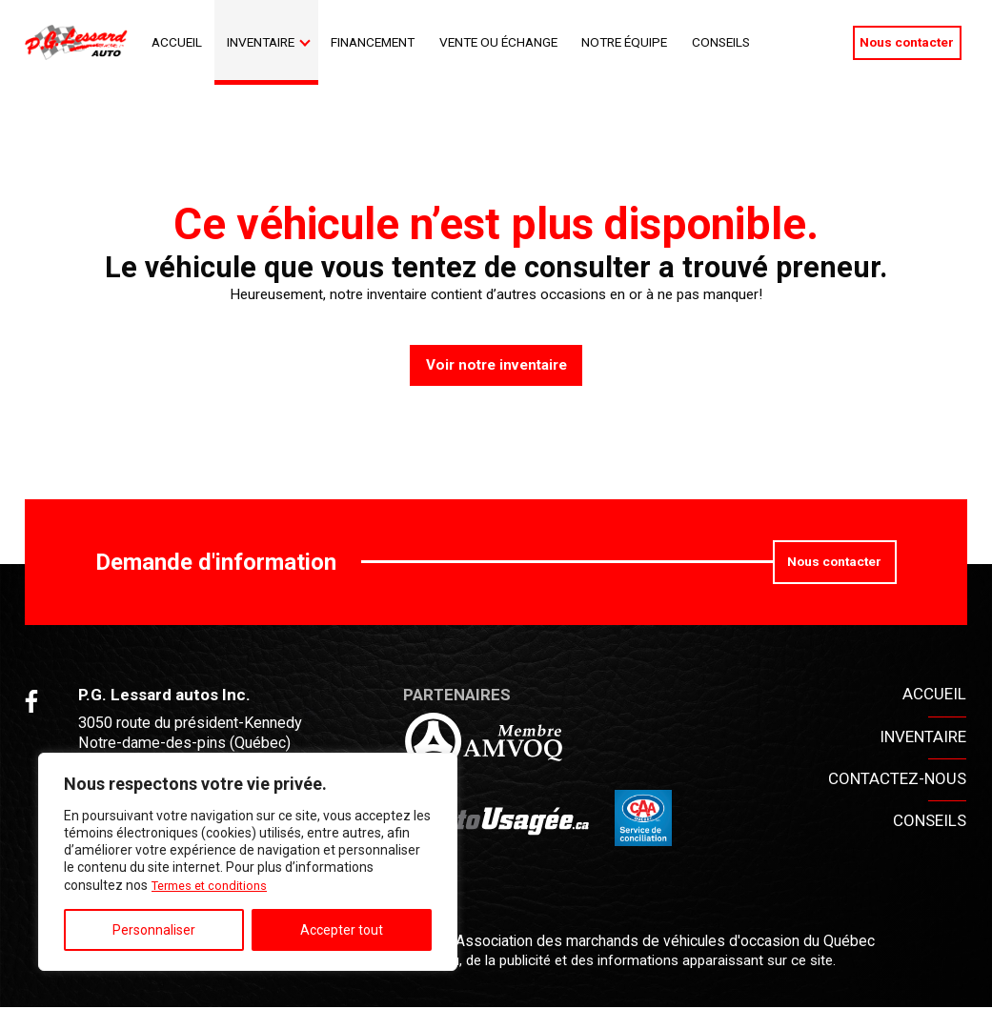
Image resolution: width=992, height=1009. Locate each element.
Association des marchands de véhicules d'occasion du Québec (662, 943)
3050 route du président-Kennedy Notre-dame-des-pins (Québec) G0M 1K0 (198, 745)
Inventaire (260, 42)
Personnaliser (153, 930)
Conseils (721, 42)
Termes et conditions (215, 885)
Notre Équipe (624, 42)
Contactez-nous (897, 779)
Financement (373, 42)
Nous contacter (907, 42)
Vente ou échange (498, 42)
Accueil (177, 42)
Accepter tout (341, 930)
